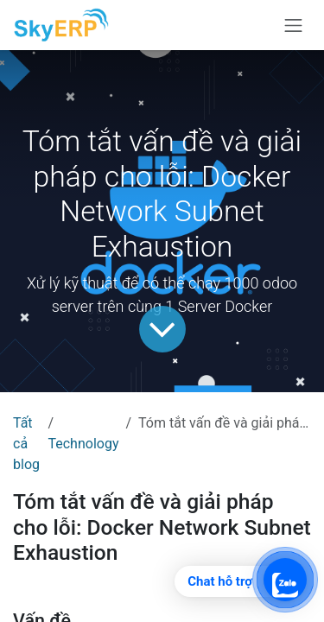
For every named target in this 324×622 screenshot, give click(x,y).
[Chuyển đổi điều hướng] (294, 25)
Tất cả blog (26, 444)
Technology (83, 443)
